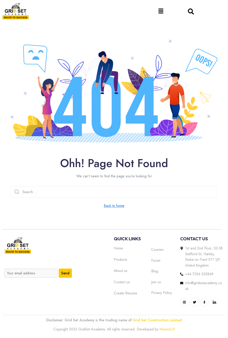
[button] (160, 11)
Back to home (114, 205)
